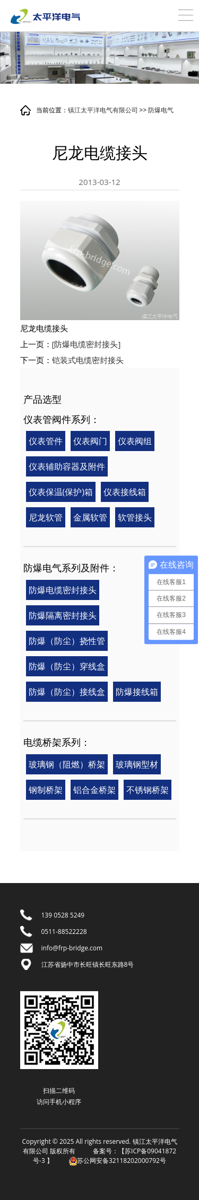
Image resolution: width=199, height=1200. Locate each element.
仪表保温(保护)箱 (61, 492)
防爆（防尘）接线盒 (67, 692)
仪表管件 (46, 441)
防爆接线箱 (137, 692)
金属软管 (90, 517)
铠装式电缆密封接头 (88, 360)
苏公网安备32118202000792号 (117, 1160)
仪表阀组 (135, 441)
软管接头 (135, 517)
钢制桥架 (46, 790)
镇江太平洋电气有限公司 (103, 109)
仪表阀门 (90, 441)
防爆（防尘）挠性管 (67, 641)
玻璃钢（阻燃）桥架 (67, 764)
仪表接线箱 (124, 492)
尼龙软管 (46, 517)
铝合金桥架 (94, 790)
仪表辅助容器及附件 (67, 466)
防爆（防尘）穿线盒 (67, 666)
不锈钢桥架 (147, 790)
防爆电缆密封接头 (63, 590)
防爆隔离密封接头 (63, 615)
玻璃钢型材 (137, 764)
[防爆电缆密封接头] (86, 344)
